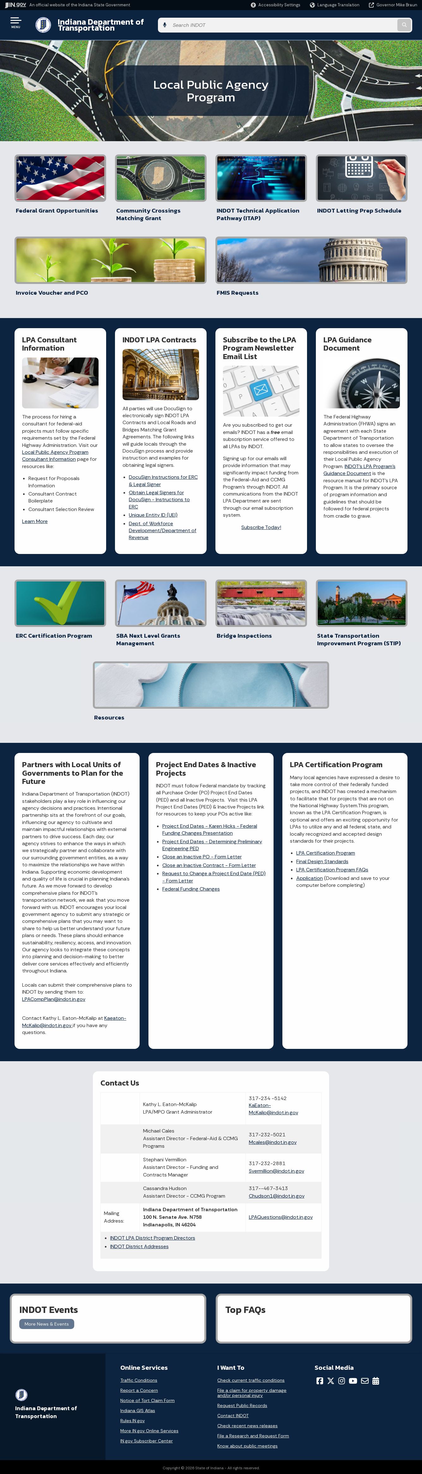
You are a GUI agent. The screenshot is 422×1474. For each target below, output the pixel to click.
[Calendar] (375, 1259)
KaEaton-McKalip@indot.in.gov (254, 959)
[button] (275, 5)
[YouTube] (353, 1259)
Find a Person (29, 1414)
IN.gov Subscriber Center (146, 1319)
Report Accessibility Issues (344, 1411)
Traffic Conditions (138, 1259)
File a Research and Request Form (253, 1314)
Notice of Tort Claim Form (147, 1279)
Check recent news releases (247, 1304)
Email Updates (231, 1414)
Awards (223, 1448)
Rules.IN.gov (132, 1299)
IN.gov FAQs (127, 1437)
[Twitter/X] (331, 1259)
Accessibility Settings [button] (338, 1400)
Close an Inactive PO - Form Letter (202, 716)
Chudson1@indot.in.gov (257, 1065)
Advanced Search (134, 1403)
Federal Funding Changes (191, 748)
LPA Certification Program (326, 705)
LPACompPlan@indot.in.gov (54, 851)
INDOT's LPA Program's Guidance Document (360, 394)
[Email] (365, 1259)
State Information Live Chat (44, 1391)
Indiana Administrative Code (245, 1437)
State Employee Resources (144, 1448)
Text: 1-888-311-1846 (38, 1448)
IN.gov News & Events (238, 1403)
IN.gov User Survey (134, 1391)
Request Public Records (242, 1284)
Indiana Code (230, 1425)
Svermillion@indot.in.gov (257, 1032)
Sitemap (124, 1425)
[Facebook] (319, 1259)
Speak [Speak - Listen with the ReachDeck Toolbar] (337, 1429)
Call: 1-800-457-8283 (37, 1437)
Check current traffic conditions (251, 1259)
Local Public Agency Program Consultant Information (55, 380)
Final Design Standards (323, 714)
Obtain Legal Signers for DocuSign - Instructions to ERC (159, 424)
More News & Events (47, 1202)
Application (310, 730)
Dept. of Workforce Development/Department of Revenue (163, 455)
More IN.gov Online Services (149, 1309)
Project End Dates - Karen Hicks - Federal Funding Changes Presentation (210, 689)
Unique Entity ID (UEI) (153, 439)
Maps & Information (236, 1391)
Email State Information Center (48, 1403)
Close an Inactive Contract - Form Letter (209, 725)
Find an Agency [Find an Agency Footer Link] (31, 1425)
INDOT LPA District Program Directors (175, 1118)
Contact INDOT (233, 1294)
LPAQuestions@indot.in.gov (261, 1094)
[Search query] (370, 22)
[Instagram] (341, 1259)
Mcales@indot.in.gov (253, 996)
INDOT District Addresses (162, 1127)
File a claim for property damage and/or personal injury (251, 1271)
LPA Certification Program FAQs (333, 722)
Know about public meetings (247, 1324)
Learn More (35, 446)
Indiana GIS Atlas (137, 1289)
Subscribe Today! (261, 451)
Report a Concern (139, 1269)
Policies (123, 1414)
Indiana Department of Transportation (123, 22)
